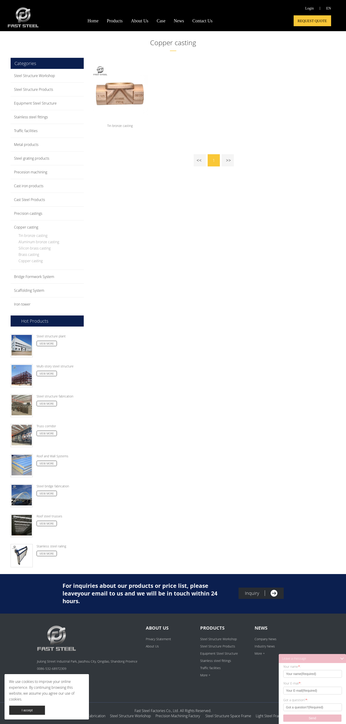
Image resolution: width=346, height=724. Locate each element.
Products (115, 20)
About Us (139, 20)
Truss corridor (46, 426)
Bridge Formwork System (34, 276)
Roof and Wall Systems (52, 456)
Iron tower (22, 304)
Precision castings (28, 213)
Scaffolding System (29, 290)
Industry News (265, 646)
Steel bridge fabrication (53, 486)
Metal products (26, 144)
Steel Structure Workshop (34, 75)
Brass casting (29, 254)
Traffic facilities (25, 130)
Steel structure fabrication (55, 396)
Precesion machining (30, 172)
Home (93, 20)
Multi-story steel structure (55, 366)
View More (46, 344)
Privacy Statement (158, 639)
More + (205, 675)
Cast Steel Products (29, 199)
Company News (265, 639)
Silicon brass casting (35, 248)
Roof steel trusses (49, 516)
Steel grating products (31, 158)
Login (309, 8)
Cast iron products (28, 185)
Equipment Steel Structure (35, 103)
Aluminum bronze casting (39, 241)
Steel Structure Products (33, 89)
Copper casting (173, 42)
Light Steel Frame (269, 715)
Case (161, 20)
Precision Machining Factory (178, 715)
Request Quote (312, 21)
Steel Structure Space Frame (227, 715)
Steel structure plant (51, 336)
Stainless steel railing (51, 546)
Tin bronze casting (33, 235)
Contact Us (202, 20)
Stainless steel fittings (31, 116)
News (179, 20)
